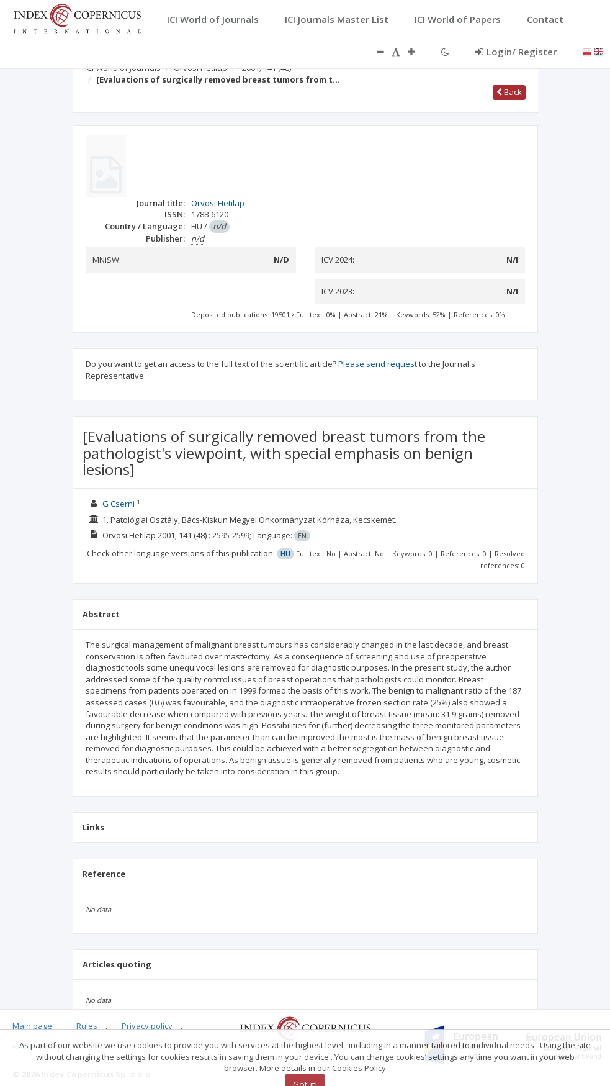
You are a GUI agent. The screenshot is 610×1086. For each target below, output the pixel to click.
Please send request (377, 363)
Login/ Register (516, 51)
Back (509, 91)
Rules (86, 1025)
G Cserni (118, 503)
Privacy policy (147, 1025)
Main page (32, 1025)
